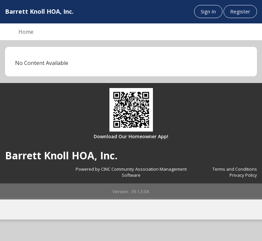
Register (240, 11)
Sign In (208, 11)
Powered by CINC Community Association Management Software (131, 172)
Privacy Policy (243, 175)
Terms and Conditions (234, 169)
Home (25, 31)
